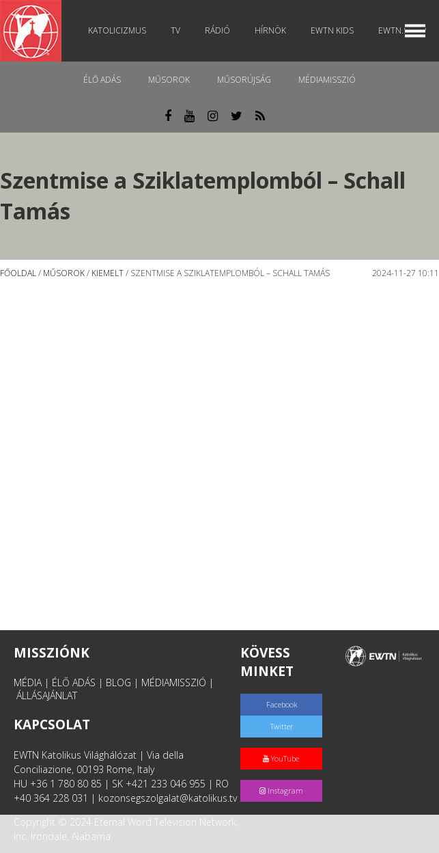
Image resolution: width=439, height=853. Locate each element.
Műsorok (169, 79)
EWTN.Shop (402, 30)
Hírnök (270, 30)
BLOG (118, 682)
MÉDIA (28, 682)
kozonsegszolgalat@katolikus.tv (167, 797)
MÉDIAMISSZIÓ (173, 682)
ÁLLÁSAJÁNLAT (46, 695)
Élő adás (102, 79)
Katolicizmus (117, 30)
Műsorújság (244, 79)
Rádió (217, 30)
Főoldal (18, 273)
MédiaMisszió (327, 79)
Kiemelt (107, 273)
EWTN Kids (332, 30)
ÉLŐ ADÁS (74, 682)
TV (175, 30)
